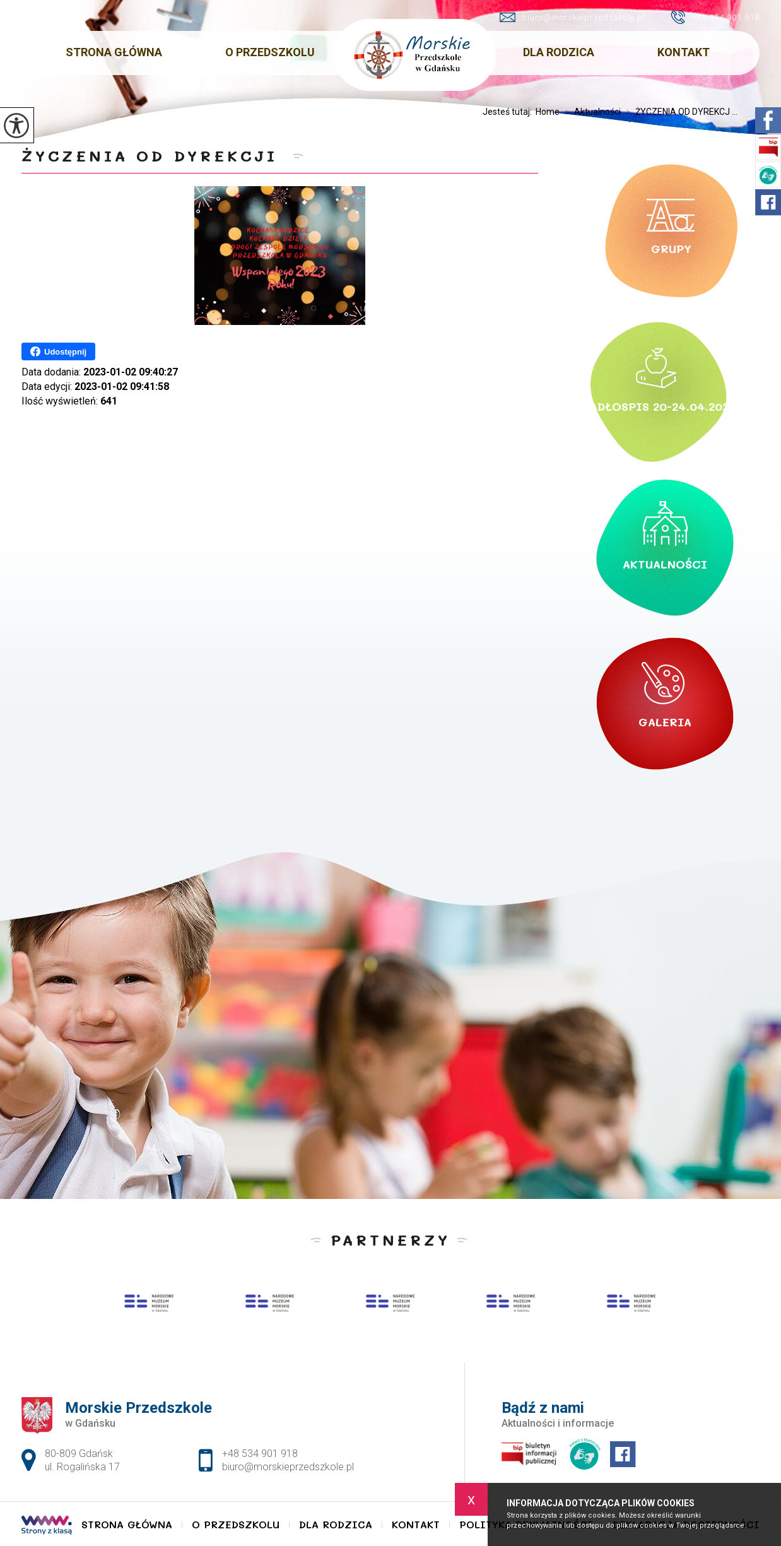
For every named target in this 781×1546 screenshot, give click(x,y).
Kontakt (683, 52)
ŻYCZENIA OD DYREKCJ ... (679, 111)
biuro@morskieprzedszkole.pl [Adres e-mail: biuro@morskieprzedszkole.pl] (288, 1467)
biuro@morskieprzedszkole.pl (572, 17)
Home (548, 111)
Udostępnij (58, 351)
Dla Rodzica (558, 52)
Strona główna (114, 52)
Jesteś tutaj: (509, 111)
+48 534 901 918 (715, 17)
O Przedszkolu (270, 52)
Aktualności (590, 111)
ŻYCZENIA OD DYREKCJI (153, 155)
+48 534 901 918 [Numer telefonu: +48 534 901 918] (260, 1454)
